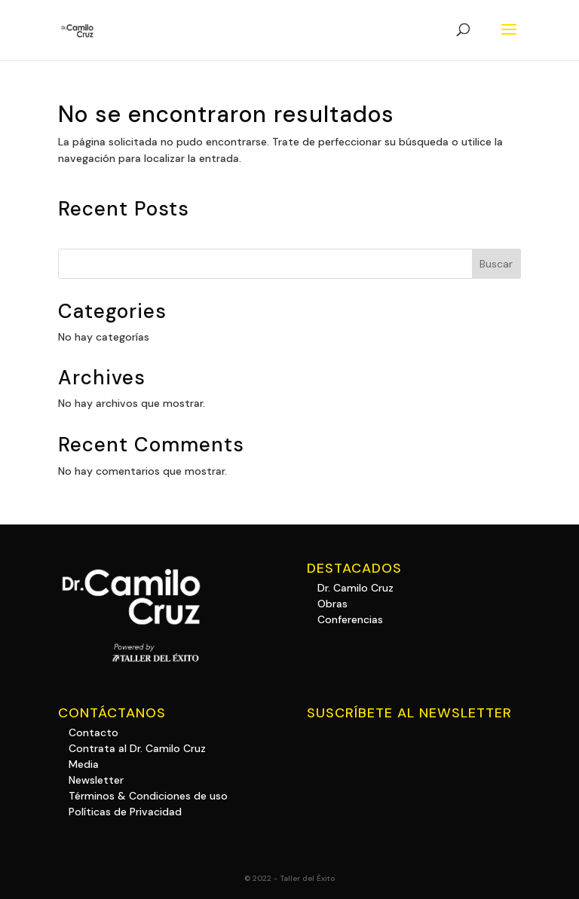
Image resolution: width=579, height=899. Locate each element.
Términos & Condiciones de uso (148, 796)
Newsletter (96, 780)
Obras (332, 603)
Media (84, 764)
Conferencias (350, 619)
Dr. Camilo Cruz (355, 588)
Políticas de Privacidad (125, 811)
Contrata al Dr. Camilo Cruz (137, 748)
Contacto (93, 732)
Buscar (496, 264)
